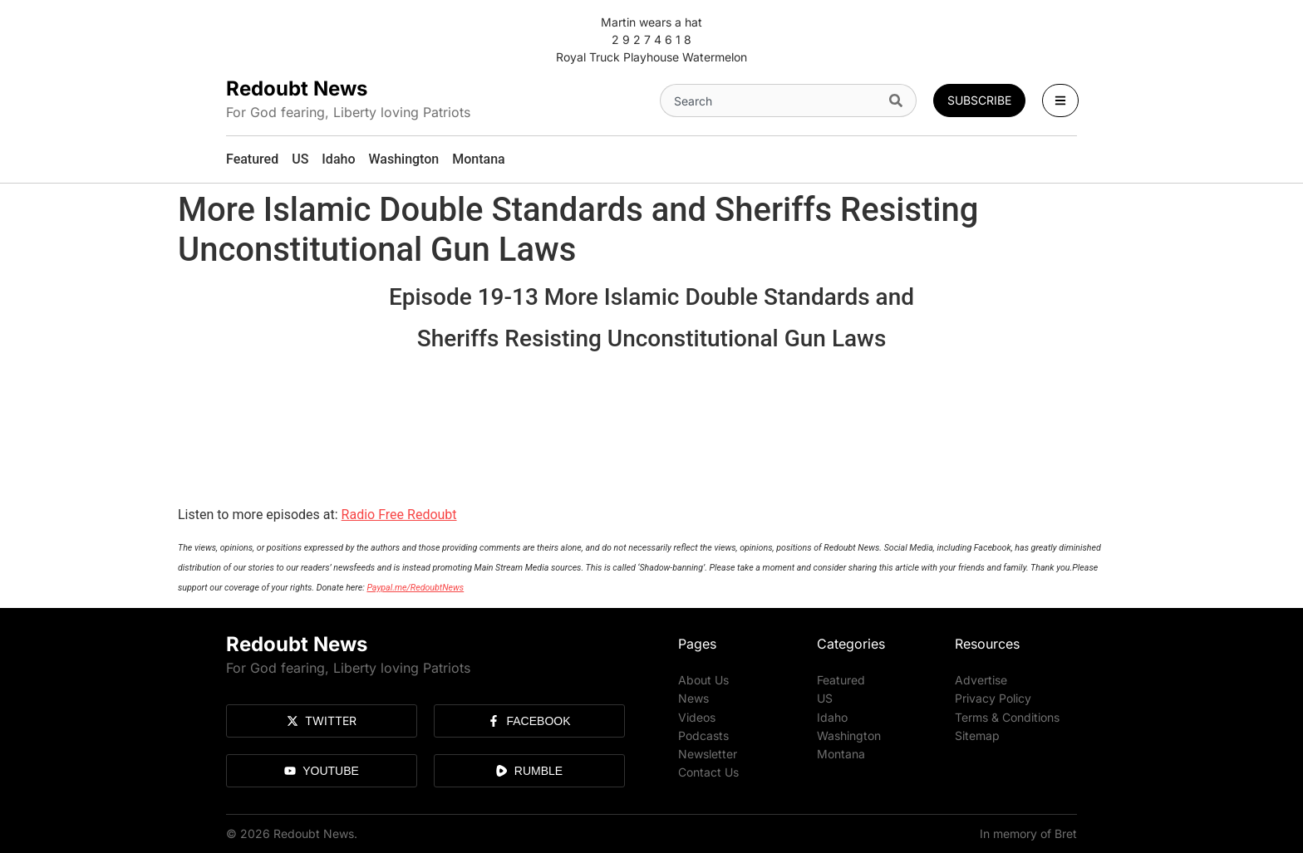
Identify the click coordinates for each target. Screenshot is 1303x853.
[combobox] (771, 100)
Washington (849, 735)
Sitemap (977, 735)
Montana (841, 753)
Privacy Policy (993, 698)
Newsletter (707, 753)
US (825, 698)
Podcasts (703, 735)
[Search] (900, 100)
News (693, 698)
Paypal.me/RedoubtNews (415, 587)
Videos (696, 716)
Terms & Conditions (1007, 716)
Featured (841, 680)
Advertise (981, 680)
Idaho (832, 716)
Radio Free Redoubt (399, 514)
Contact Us (708, 771)
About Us (703, 680)
